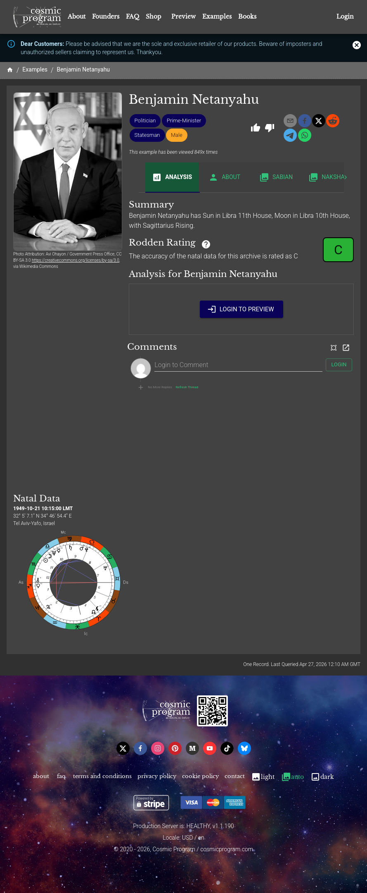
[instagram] (157, 748)
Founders (105, 16)
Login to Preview (241, 309)
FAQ (132, 16)
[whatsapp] (304, 135)
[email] (290, 120)
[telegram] (290, 135)
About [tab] (224, 177)
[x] (318, 120)
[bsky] (244, 748)
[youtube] (209, 748)
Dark (322, 777)
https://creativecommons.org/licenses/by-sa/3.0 (75, 260)
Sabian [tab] (276, 177)
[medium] (192, 748)
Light (263, 777)
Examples (217, 16)
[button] (145, 120)
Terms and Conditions (102, 777)
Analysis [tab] (172, 177)
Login (345, 16)
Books (247, 16)
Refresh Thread (187, 387)
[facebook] (304, 120)
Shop (153, 16)
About (76, 16)
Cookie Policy (200, 777)
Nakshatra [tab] (332, 177)
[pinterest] (175, 748)
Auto (292, 777)
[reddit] (332, 120)
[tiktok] (227, 748)
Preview (183, 16)
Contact (235, 777)
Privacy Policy (156, 777)
